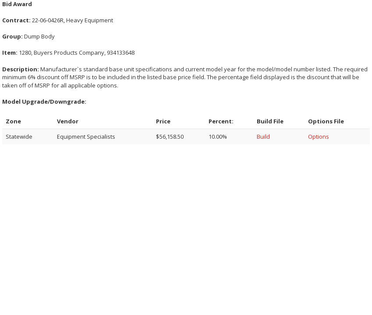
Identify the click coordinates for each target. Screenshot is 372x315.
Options (318, 136)
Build (263, 136)
